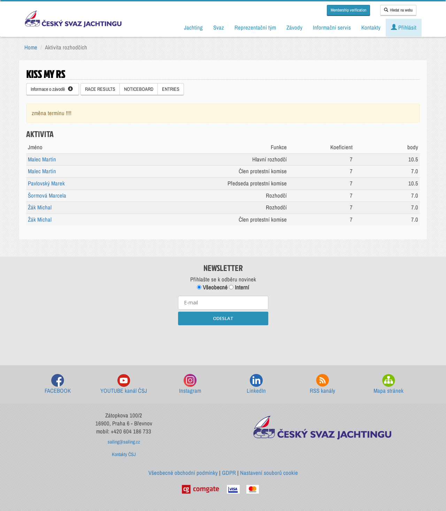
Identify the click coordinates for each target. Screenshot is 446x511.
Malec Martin (42, 159)
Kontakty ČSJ (124, 454)
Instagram (190, 384)
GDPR (229, 473)
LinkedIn (256, 384)
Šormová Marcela (47, 195)
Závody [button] (294, 27)
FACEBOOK (58, 384)
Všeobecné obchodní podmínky (183, 473)
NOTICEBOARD (138, 89)
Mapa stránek (388, 384)
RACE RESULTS (100, 89)
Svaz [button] (218, 27)
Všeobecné (212, 287)
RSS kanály (322, 384)
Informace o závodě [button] (52, 89)
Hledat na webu (398, 10)
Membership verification (348, 10)
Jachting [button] (193, 27)
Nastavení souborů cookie (269, 473)
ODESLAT (223, 318)
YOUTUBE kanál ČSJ (123, 384)
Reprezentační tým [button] (255, 27)
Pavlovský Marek (46, 183)
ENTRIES (170, 89)
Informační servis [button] (332, 27)
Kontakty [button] (370, 27)
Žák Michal (40, 207)
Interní (239, 287)
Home (30, 47)
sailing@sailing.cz (124, 442)
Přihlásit (403, 27)
